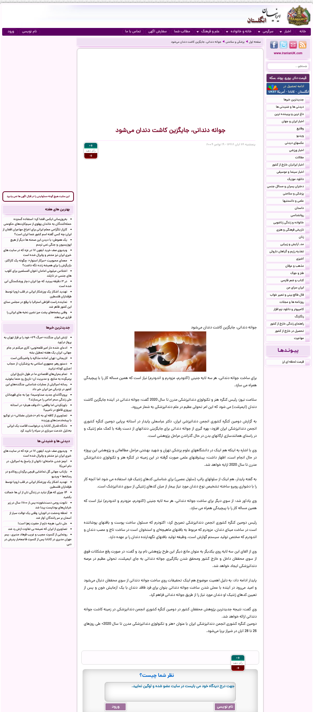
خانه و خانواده (239, 31)
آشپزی (303, 259)
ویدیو (303, 136)
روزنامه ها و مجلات (295, 302)
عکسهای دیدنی (297, 143)
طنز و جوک (300, 273)
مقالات (302, 158)
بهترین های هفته (57, 210)
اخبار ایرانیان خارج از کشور (291, 165)
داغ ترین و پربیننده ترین (292, 114)
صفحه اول (255, 42)
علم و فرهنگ (208, 31)
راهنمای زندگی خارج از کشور (290, 324)
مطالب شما (182, 31)
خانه (303, 31)
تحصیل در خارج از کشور (292, 331)
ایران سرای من (298, 288)
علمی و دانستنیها (296, 201)
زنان (304, 237)
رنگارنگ (302, 317)
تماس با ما (133, 31)
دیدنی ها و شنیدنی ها (293, 107)
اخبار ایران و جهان (296, 122)
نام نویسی (29, 31)
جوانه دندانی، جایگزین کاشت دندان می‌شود (196, 42)
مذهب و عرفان (297, 266)
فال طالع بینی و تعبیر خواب (290, 295)
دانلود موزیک (298, 179)
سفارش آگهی (157, 31)
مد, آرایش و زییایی (295, 244)
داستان (302, 208)
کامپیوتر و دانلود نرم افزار (292, 310)
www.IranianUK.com (288, 53)
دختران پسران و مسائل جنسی (288, 187)
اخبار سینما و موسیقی (293, 172)
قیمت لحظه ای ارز (296, 362)
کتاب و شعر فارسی (295, 281)
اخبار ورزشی (299, 150)
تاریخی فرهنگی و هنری (293, 230)
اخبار (285, 31)
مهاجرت (302, 338)
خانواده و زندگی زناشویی (291, 223)
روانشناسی (300, 216)
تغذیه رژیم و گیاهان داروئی (289, 252)
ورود (10, 31)
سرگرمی (265, 31)
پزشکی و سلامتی (235, 42)
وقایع (303, 129)
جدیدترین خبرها (297, 100)
